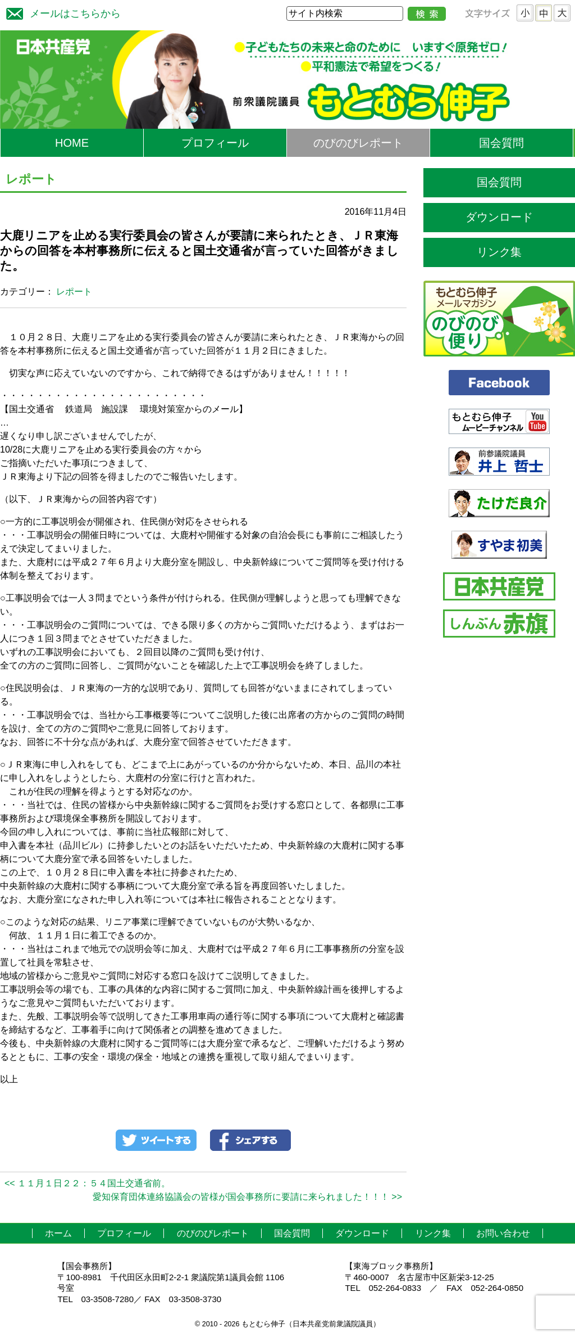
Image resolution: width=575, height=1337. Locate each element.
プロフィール (215, 143)
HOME (72, 143)
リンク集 (499, 252)
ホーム (58, 1233)
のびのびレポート (358, 143)
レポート (74, 291)
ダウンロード (499, 217)
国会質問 (501, 143)
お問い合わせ (503, 1233)
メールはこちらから (61, 12)
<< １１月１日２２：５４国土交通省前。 (87, 1183)
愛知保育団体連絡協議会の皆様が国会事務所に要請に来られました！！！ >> (247, 1197)
